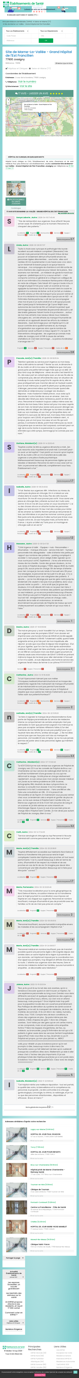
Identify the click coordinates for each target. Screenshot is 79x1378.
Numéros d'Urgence (14, 1329)
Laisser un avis (66, 213)
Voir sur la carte (37, 1141)
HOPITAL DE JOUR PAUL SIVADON (45, 1134)
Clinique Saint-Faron (40, 1244)
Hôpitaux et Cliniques (18, 68)
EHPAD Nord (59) (37, 1356)
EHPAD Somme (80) (38, 1364)
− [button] (8, 103)
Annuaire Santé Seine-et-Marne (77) (22, 15)
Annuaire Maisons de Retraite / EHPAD (17, 21)
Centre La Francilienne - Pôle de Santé (48, 1207)
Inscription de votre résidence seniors (64, 1354)
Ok (75, 1372)
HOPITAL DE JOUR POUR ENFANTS (45, 1152)
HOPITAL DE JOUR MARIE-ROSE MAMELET (49, 1226)
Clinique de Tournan (40, 1189)
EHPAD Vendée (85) (38, 1367)
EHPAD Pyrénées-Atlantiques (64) (37, 1360)
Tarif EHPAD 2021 (62, 1364)
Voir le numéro (27, 81)
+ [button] (8, 100)
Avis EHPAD (60, 1350)
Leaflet (42, 135)
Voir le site (26, 86)
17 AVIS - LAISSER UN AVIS (39, 93)
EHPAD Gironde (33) (38, 1353)
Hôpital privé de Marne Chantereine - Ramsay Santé (48, 1170)
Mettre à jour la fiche (64, 63)
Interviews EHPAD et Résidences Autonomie (65, 1360)
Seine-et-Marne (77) (43, 21)
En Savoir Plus (40, 1375)
